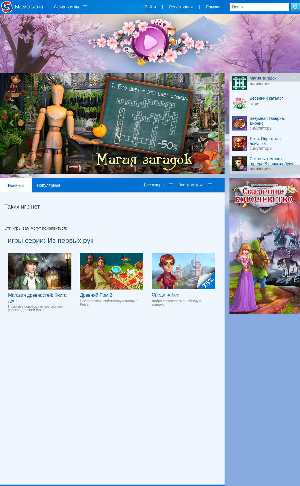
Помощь (213, 7)
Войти (150, 7)
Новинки (16, 185)
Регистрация (181, 7)
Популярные (48, 185)
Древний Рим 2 (96, 295)
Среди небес (165, 294)
